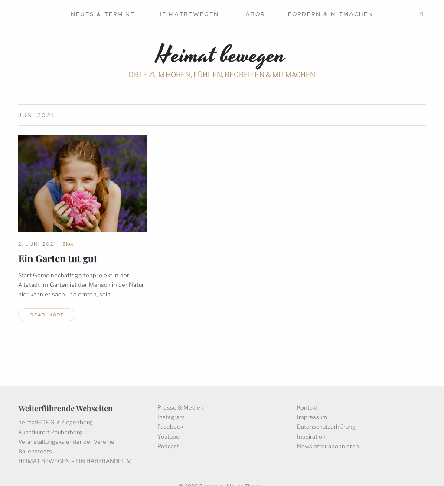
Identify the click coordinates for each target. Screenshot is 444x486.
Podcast (168, 437)
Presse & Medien (180, 399)
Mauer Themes (246, 478)
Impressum (312, 409)
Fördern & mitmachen (331, 14)
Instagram (171, 409)
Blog (67, 244)
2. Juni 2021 (37, 244)
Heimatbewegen (188, 14)
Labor (253, 14)
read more (47, 315)
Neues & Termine (103, 14)
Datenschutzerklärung (326, 418)
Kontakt (307, 399)
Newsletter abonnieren (328, 437)
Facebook (170, 418)
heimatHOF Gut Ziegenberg (55, 414)
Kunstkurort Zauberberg (50, 423)
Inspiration (311, 428)
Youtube (168, 428)
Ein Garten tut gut (57, 258)
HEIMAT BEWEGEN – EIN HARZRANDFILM (75, 453)
